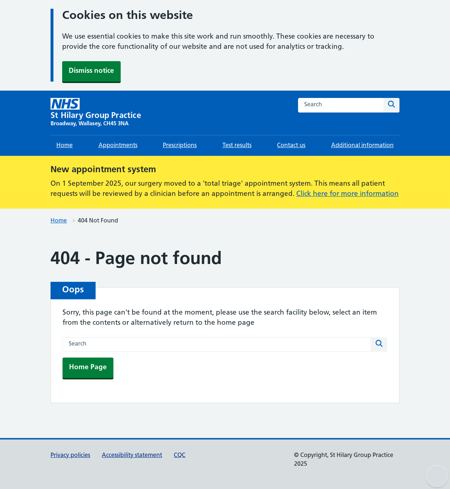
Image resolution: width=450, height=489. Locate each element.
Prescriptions (180, 146)
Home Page (88, 367)
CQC (179, 455)
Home (64, 146)
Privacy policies (70, 455)
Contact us (291, 146)
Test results (237, 146)
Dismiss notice (91, 71)
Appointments (118, 146)
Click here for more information (347, 194)
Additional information (362, 146)
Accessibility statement (132, 455)
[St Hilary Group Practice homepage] (96, 113)
